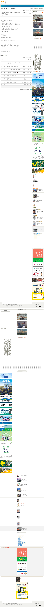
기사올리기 (41, 10)
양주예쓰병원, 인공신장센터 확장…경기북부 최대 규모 (40, 181)
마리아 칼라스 (22, 505)
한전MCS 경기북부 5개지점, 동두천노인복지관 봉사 (40, 230)
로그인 (35, 10)
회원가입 (38, 10)
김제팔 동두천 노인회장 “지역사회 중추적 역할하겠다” (40, 196)
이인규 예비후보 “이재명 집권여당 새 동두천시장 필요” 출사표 (40, 190)
